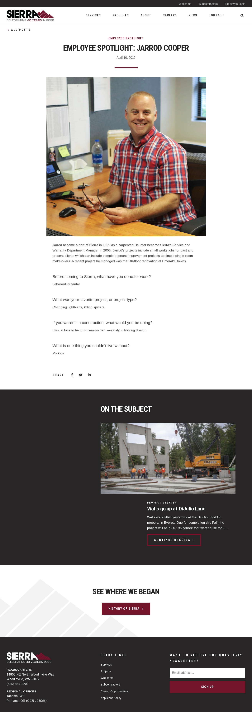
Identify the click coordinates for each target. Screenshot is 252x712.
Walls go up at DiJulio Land (49, 438)
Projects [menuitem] (120, 15)
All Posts (21, 29)
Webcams (183, 3)
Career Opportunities (115, 640)
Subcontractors (207, 3)
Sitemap (140, 705)
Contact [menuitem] (216, 15)
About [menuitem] (145, 15)
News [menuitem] (192, 15)
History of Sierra (124, 556)
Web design (214, 705)
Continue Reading (44, 469)
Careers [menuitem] (170, 15)
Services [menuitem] (93, 15)
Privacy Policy (116, 705)
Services (106, 612)
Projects (106, 619)
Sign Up (207, 634)
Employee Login (235, 3)
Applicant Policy (111, 646)
